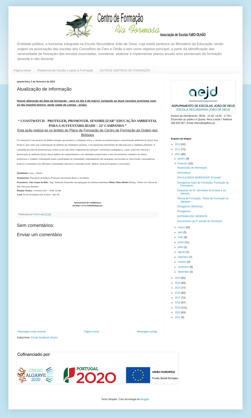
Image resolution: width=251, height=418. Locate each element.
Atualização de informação (192, 167)
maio (181, 237)
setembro (183, 257)
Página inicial (22, 70)
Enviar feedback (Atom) (44, 337)
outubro (182, 261)
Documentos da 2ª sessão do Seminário (199, 221)
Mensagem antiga (147, 331)
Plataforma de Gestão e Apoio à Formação (65, 70)
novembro (184, 266)
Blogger (144, 399)
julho (181, 247)
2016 (178, 292)
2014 (178, 282)
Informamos (183, 172)
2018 (178, 302)
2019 (178, 307)
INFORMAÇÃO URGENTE (192, 216)
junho (181, 242)
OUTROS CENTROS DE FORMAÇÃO (125, 70)
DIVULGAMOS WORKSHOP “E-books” (199, 177)
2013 (178, 277)
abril (180, 232)
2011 (178, 149)
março (182, 227)
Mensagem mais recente (32, 331)
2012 (178, 154)
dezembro (184, 271)
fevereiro (183, 163)
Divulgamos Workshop (189, 206)
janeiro (182, 158)
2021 (178, 317)
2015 (178, 287)
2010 (178, 144)
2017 (178, 297)
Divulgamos (183, 211)
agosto (182, 252)
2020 (178, 312)
